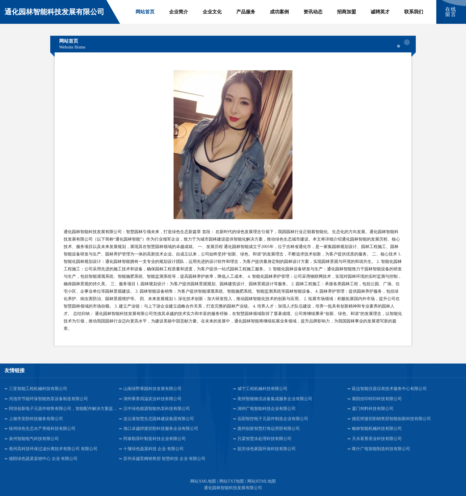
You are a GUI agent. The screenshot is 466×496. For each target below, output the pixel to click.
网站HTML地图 (261, 481)
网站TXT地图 (231, 481)
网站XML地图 (203, 481)
